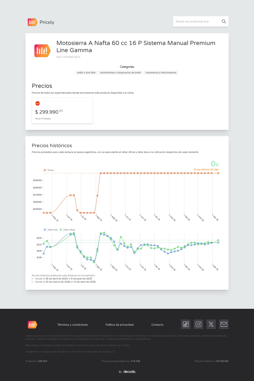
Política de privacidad (120, 324)
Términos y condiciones (72, 324)
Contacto (157, 324)
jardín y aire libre (86, 72)
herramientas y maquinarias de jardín (120, 72)
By (127, 372)
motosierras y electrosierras (161, 72)
